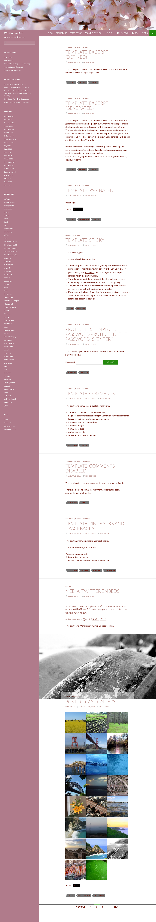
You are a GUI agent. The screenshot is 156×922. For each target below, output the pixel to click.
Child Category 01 (10, 242)
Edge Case (8, 274)
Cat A (6, 219)
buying (6, 215)
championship (9, 228)
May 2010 (7, 152)
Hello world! (8, 60)
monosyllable (9, 320)
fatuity (6, 284)
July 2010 (7, 146)
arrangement (9, 206)
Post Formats (72, 696)
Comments (9, 426)
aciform (7, 199)
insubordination (10, 307)
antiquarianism (9, 202)
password (72, 372)
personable (8, 340)
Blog (50, 33)
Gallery (71, 706)
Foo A (6, 288)
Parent (6, 333)
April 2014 (8, 119)
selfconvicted (9, 360)
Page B (145, 33)
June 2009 (8, 182)
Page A (135, 33)
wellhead (7, 396)
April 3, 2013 (99, 618)
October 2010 (9, 136)
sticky (70, 308)
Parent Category (10, 337)
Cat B (6, 222)
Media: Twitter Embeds (92, 590)
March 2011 (8, 133)
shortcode (99, 895)
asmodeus (8, 209)
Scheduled (8, 57)
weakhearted (9, 389)
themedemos (89, 62)
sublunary (7, 373)
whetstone (8, 402)
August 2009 (8, 175)
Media (68, 586)
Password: (84, 361)
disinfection (8, 265)
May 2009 (7, 185)
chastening (8, 232)
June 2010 (8, 149)
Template (70, 47)
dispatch (7, 268)
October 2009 (9, 169)
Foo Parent (8, 294)
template (94, 82)
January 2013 (9, 123)
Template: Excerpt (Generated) (86, 105)
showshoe (8, 363)
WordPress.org (9, 429)
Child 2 (6, 238)
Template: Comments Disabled (90, 468)
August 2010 (8, 142)
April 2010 (8, 156)
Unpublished (8, 386)
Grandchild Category (11, 301)
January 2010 (9, 165)
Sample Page (76, 33)
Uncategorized (82, 47)
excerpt (82, 82)
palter (6, 327)
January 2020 (9, 116)
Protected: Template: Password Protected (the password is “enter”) (96, 333)
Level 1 (109, 33)
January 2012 (9, 129)
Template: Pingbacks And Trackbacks (94, 525)
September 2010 (10, 139)
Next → (118, 906)
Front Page (61, 33)
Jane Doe (7, 91)
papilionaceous (9, 330)
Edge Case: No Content (21, 87)
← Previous (79, 906)
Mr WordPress (9, 84)
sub (5, 369)
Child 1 (6, 235)
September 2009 (10, 172)
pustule (7, 350)
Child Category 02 (10, 245)
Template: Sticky (84, 240)
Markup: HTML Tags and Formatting (17, 64)
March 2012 (8, 126)
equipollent (8, 281)
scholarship (8, 356)
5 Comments (105, 533)
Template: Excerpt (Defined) (86, 54)
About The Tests (93, 33)
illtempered (8, 304)
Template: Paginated (89, 190)
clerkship (7, 258)
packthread (8, 324)
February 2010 (9, 162)
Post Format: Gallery (90, 701)
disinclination (9, 261)
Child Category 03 (10, 248)
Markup (7, 314)
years (6, 406)
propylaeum (8, 347)
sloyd (6, 366)
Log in (6, 420)
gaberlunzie (8, 297)
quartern (7, 353)
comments (72, 445)
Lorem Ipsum (123, 33)
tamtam (7, 376)
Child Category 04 (10, 251)
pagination (84, 219)
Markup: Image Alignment (13, 67)
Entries (8, 423)
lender (6, 310)
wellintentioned (10, 399)
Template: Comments (90, 393)
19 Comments (105, 398)
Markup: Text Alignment (12, 70)
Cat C (6, 225)
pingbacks (85, 570)
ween (6, 392)
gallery (71, 895)
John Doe (7, 87)
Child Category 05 (10, 255)
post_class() (89, 272)
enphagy (7, 278)
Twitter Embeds (98, 625)
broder (6, 212)
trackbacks (110, 570)
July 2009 (7, 178)
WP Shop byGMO (13, 33)
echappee (7, 271)
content (71, 82)
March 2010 (8, 159)
